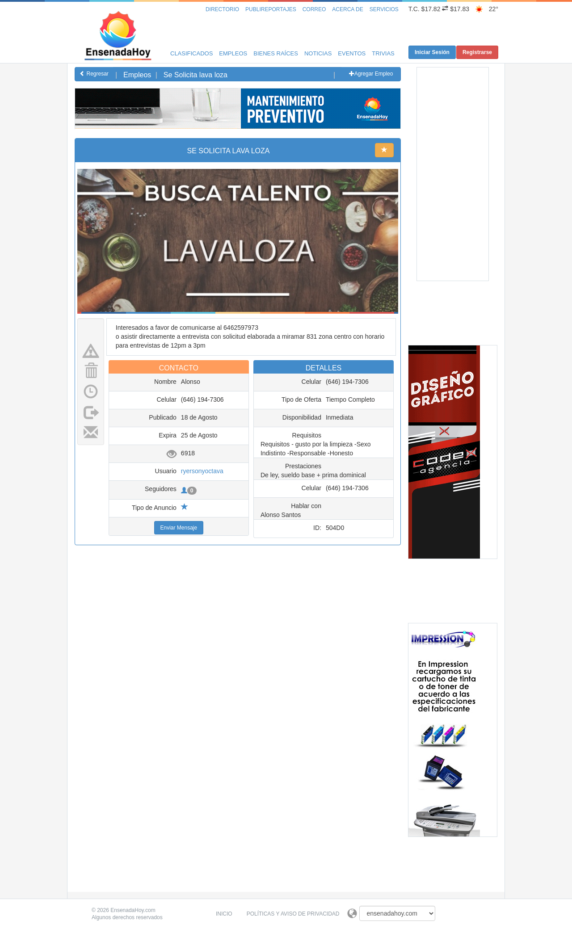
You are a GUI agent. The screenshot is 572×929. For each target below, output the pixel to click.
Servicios (384, 9)
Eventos (352, 53)
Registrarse (477, 52)
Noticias (318, 53)
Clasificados (191, 53)
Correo (314, 9)
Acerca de (347, 9)
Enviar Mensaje (179, 528)
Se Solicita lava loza (195, 75)
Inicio (224, 914)
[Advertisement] (237, 149)
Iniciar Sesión (432, 52)
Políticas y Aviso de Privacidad (293, 914)
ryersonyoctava (202, 471)
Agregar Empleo (371, 74)
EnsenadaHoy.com (133, 910)
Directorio (222, 9)
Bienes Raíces (275, 53)
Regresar (94, 74)
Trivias (383, 53)
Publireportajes (270, 9)
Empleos (233, 53)
